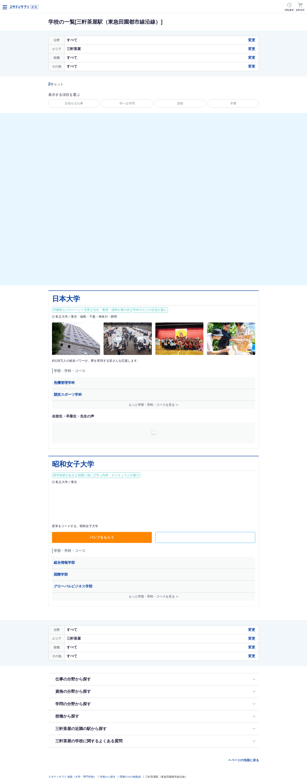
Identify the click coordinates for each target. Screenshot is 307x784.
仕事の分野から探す (73, 679)
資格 (180, 103)
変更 (251, 40)
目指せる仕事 (74, 103)
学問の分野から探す (73, 704)
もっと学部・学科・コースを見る (152, 404)
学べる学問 (127, 103)
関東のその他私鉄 (130, 776)
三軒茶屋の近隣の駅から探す (81, 729)
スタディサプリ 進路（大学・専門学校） (72, 776)
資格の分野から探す (73, 691)
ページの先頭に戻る (245, 760)
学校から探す (108, 776)
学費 (233, 103)
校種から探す (67, 716)
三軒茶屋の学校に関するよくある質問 (88, 741)
